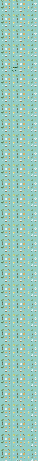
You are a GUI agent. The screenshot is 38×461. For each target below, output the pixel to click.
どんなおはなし (14, 67)
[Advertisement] (19, 19)
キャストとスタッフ (14, 68)
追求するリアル (14, 70)
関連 (13, 71)
